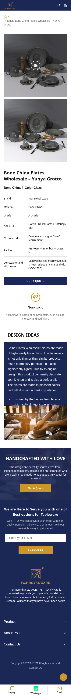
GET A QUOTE (35, 280)
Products (9, 20)
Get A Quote (35, 488)
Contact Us (35, 667)
